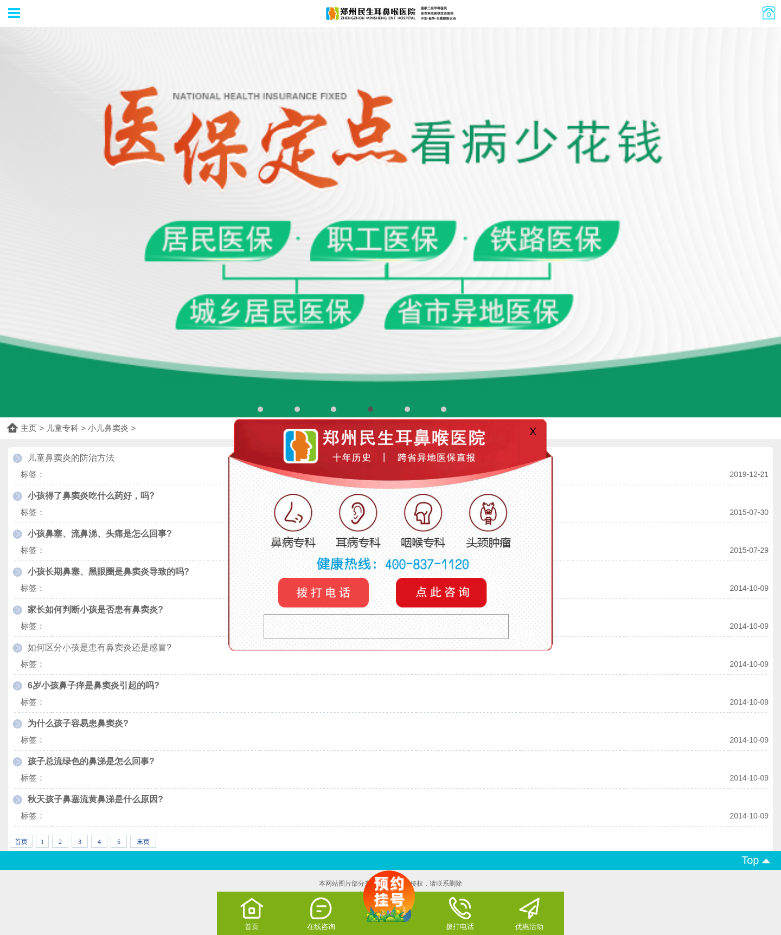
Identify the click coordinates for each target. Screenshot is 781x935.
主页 (29, 428)
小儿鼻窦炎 (108, 428)
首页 (252, 913)
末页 (143, 842)
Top (755, 860)
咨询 (439, 592)
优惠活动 (529, 913)
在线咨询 (321, 913)
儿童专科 (62, 428)
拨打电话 (460, 913)
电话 (325, 592)
